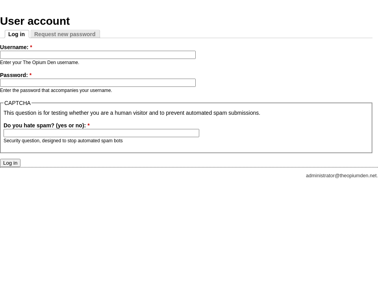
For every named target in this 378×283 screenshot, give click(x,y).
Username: (16, 47)
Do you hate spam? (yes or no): (47, 125)
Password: (16, 75)
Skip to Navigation (360, 3)
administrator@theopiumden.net (341, 175)
